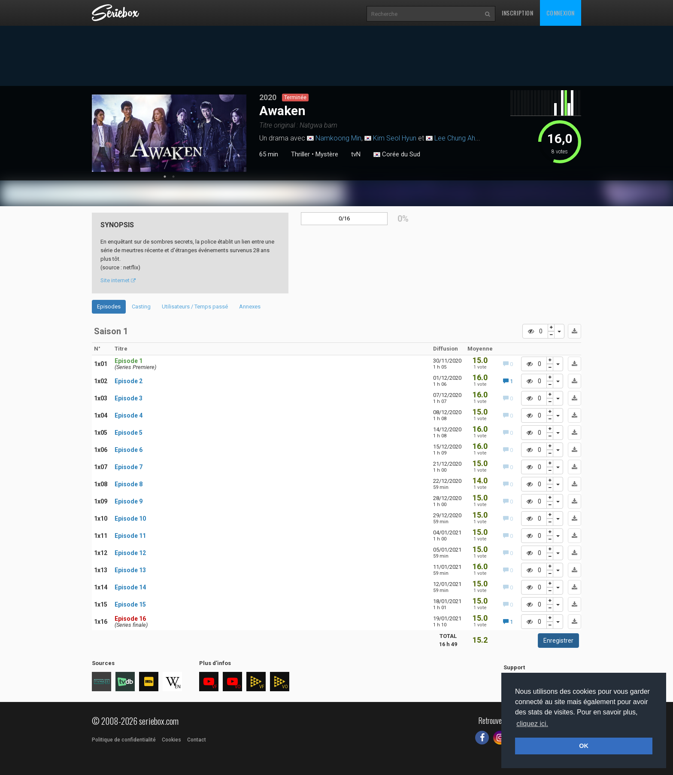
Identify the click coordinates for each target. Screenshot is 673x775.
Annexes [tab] (250, 306)
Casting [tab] (141, 306)
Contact (196, 740)
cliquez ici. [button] (532, 723)
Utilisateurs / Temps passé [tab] (195, 306)
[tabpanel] (169, 133)
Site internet (118, 280)
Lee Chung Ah (454, 138)
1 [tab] (165, 176)
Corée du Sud (396, 154)
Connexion (560, 12)
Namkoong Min (338, 138)
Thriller (300, 154)
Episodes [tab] (109, 306)
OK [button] (583, 745)
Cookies (171, 740)
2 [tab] (173, 176)
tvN (356, 154)
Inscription (518, 12)
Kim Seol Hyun (394, 138)
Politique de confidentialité (124, 740)
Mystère (326, 154)
